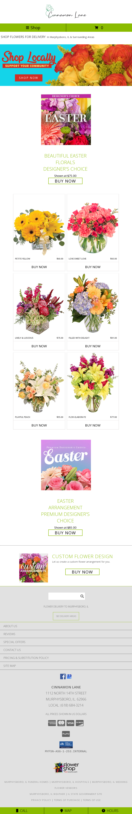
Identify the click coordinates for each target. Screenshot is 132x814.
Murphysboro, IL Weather (47, 794)
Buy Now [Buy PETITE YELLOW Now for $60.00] (39, 267)
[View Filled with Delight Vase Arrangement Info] (93, 304)
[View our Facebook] (63, 678)
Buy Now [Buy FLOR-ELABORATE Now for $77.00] (93, 425)
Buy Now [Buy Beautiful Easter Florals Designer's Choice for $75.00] (65, 181)
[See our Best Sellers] (66, 65)
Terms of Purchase (67, 800)
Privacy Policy (41, 800)
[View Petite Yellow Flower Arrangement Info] (39, 225)
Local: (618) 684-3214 (66, 705)
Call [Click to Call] (22, 810)
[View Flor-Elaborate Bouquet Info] (93, 384)
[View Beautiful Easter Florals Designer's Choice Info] (66, 119)
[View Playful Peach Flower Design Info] (39, 384)
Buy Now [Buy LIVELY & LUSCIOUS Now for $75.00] (39, 346)
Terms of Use (92, 800)
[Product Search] (66, 596)
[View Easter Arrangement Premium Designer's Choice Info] (66, 465)
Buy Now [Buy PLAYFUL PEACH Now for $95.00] (39, 425)
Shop (33, 27)
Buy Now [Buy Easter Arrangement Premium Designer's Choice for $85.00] (65, 533)
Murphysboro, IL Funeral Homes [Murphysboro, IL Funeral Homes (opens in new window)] (26, 781)
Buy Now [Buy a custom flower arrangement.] (82, 572)
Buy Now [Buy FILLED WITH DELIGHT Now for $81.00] (93, 346)
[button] (66, 744)
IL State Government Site (85, 794)
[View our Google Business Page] (69, 678)
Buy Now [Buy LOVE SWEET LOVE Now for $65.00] (93, 267)
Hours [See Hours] (110, 810)
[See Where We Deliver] (66, 616)
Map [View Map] (66, 810)
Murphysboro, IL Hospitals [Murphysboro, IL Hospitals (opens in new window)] (70, 781)
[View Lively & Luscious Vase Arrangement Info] (39, 304)
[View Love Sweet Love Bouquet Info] (93, 225)
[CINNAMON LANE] (66, 18)
